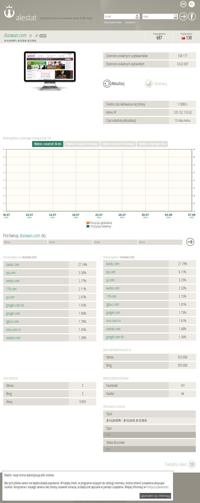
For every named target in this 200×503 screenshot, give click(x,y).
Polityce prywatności (157, 487)
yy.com (10, 297)
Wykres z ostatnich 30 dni (47, 144)
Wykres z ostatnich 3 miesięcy (82, 144)
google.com (13, 313)
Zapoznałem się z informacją (155, 496)
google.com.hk (15, 305)
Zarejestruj (130, 22)
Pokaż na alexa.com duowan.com (31, 36)
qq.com (10, 272)
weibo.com (12, 281)
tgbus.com (12, 321)
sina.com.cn (13, 329)
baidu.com (12, 264)
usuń (43, 35)
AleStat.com (50, 12)
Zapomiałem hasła (112, 22)
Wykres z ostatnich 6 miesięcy (118, 144)
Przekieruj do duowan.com (37, 36)
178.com (11, 289)
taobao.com (13, 338)
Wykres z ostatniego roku (152, 144)
